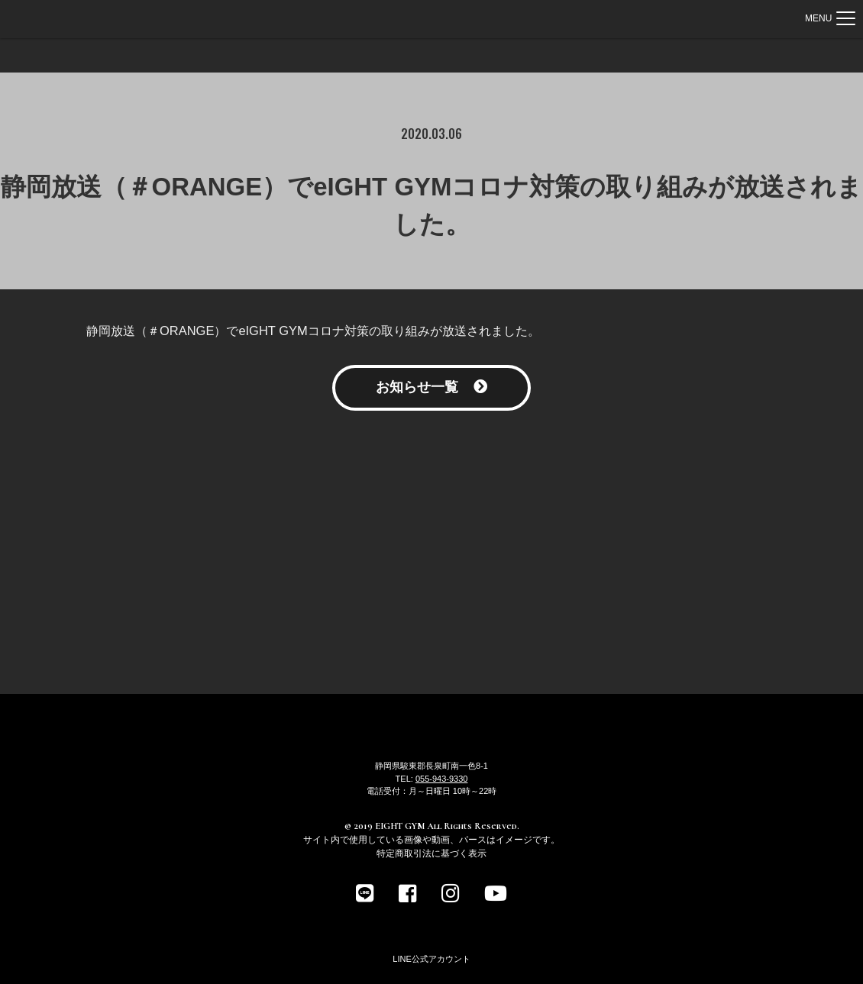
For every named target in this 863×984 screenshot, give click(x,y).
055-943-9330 (441, 778)
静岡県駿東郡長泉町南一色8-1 (431, 765)
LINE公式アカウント (431, 958)
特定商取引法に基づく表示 (431, 853)
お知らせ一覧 (431, 387)
